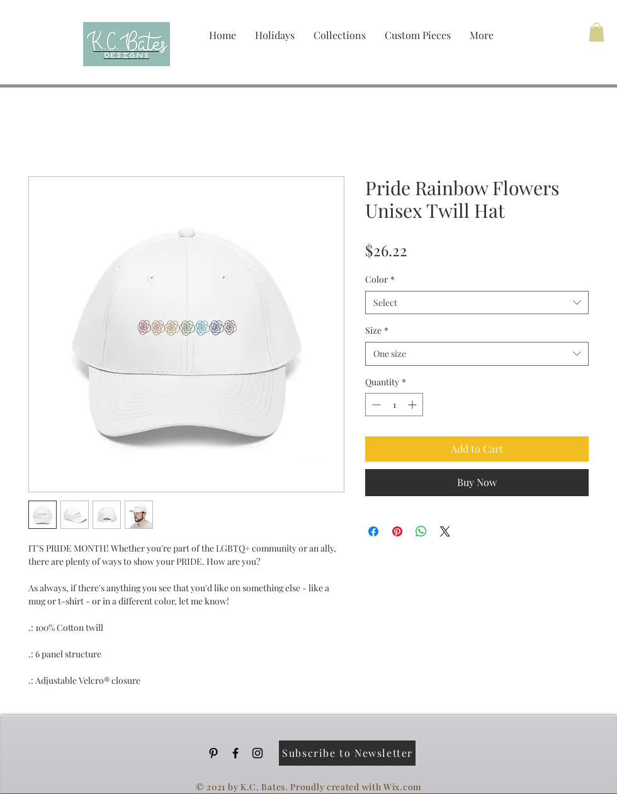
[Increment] (413, 405)
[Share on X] (445, 531)
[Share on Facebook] (373, 531)
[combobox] (477, 303)
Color (380, 279)
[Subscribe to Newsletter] (347, 753)
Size (376, 330)
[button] (596, 32)
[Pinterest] (213, 753)
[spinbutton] (394, 405)
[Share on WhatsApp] (421, 531)
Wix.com (402, 787)
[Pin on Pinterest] (397, 531)
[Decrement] (375, 405)
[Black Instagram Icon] (257, 753)
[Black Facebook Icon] (235, 753)
